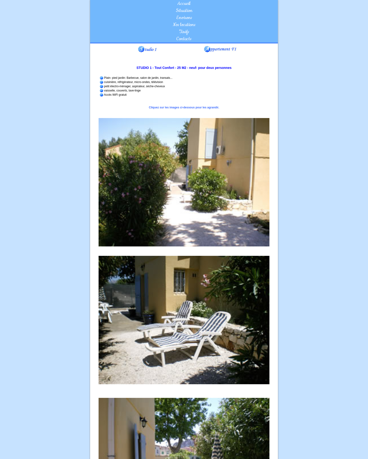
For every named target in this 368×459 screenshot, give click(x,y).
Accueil (184, 3)
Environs (184, 17)
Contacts (184, 39)
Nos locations (184, 24)
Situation (184, 10)
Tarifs (184, 31)
